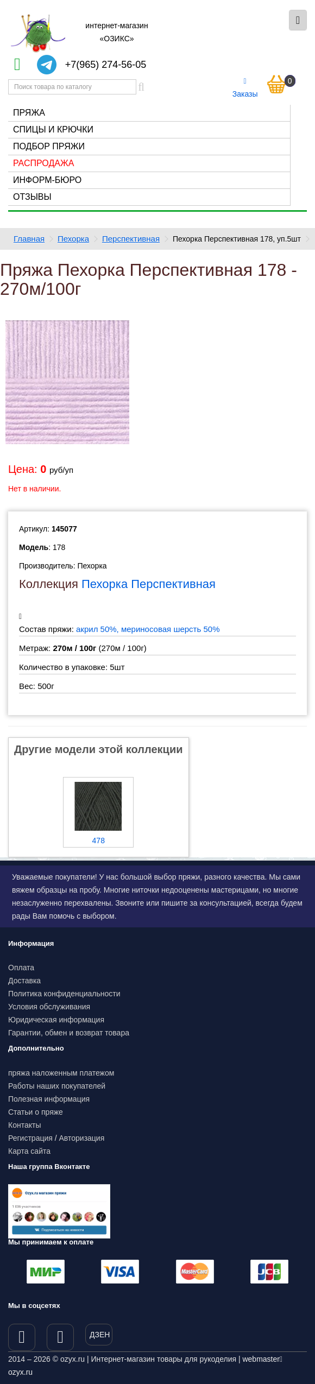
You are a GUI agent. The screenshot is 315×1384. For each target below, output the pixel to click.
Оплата (21, 967)
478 (98, 840)
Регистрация (30, 1138)
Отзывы (32, 196)
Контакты (24, 1125)
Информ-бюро (47, 180)
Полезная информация (49, 1099)
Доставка (24, 980)
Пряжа (29, 112)
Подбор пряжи (49, 146)
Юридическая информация (56, 1019)
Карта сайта (29, 1151)
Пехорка (73, 238)
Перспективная (131, 238)
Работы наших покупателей (56, 1086)
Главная (29, 238)
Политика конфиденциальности (64, 993)
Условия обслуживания (49, 1006)
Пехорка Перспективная (148, 584)
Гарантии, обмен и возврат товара (68, 1032)
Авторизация (82, 1138)
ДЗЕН (100, 1334)
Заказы (245, 88)
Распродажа (43, 163)
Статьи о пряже (35, 1112)
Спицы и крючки (53, 129)
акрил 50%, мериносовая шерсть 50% (147, 629)
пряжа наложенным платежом (61, 1073)
